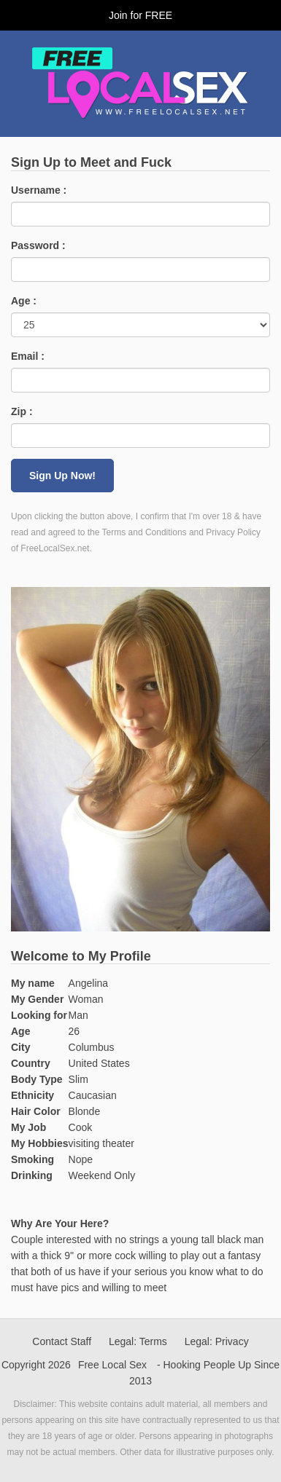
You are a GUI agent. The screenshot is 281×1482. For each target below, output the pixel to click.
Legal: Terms (138, 1341)
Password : (38, 245)
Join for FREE (140, 15)
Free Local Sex (112, 1365)
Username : (38, 190)
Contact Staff (61, 1341)
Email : (28, 356)
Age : (23, 301)
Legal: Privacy (217, 1341)
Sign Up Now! (62, 475)
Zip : (22, 411)
